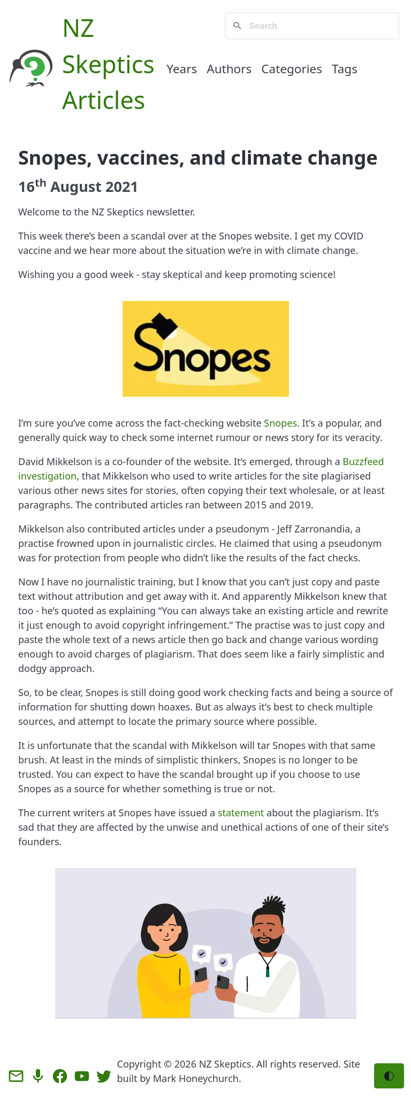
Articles (103, 99)
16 (32, 186)
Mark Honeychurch (196, 1078)
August (76, 186)
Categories (291, 68)
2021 (122, 186)
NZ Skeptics (225, 1063)
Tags (344, 68)
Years (181, 68)
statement (241, 812)
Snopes (280, 422)
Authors (229, 68)
